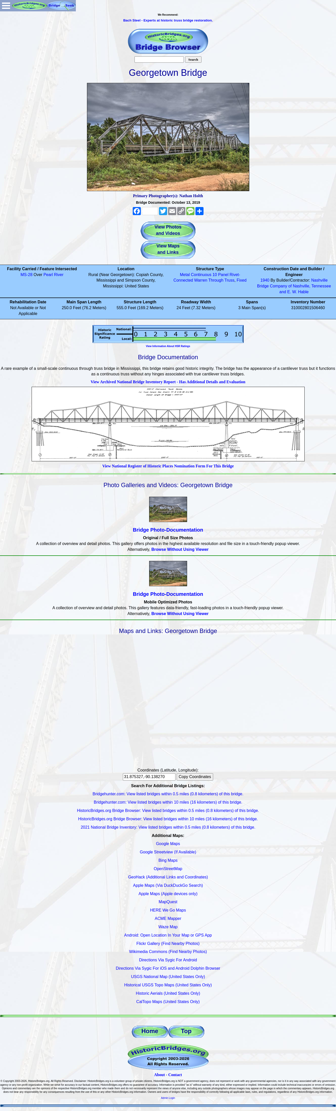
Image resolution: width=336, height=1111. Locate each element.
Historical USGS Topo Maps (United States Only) (168, 985)
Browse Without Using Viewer (180, 549)
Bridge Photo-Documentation (168, 530)
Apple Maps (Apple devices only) (168, 894)
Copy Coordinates (195, 777)
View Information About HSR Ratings (168, 346)
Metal (185, 275)
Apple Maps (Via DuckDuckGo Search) (168, 885)
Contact (175, 1075)
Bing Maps (168, 860)
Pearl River (53, 275)
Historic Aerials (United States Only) (168, 993)
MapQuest (168, 902)
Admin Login (168, 1098)
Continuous (201, 275)
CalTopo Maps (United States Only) (168, 1002)
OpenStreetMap (168, 869)
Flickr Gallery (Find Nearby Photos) (168, 943)
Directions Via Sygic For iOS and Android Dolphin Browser (168, 968)
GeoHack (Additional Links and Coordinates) (168, 877)
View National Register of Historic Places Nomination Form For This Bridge (168, 466)
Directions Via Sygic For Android (168, 960)
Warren (200, 280)
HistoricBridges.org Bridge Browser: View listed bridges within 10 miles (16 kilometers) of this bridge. (168, 819)
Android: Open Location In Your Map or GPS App (168, 935)
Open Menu (6, 5)
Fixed (242, 280)
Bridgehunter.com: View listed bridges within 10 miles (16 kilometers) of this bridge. (168, 802)
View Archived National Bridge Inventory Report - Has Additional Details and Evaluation (168, 382)
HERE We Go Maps (168, 910)
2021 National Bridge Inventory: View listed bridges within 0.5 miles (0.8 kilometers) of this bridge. (168, 827)
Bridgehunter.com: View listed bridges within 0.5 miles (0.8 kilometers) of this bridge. (168, 794)
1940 (265, 280)
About (159, 1075)
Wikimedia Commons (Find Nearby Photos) (168, 951)
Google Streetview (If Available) (168, 852)
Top (186, 1031)
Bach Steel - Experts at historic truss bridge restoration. (168, 20)
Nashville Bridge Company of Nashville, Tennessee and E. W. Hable (294, 286)
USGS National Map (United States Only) (168, 976)
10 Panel (220, 275)
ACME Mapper (168, 918)
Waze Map (168, 927)
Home (149, 1031)
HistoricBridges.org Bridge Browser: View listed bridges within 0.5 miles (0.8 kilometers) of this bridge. (168, 810)
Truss (229, 280)
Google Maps (168, 844)
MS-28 (26, 275)
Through (215, 280)
